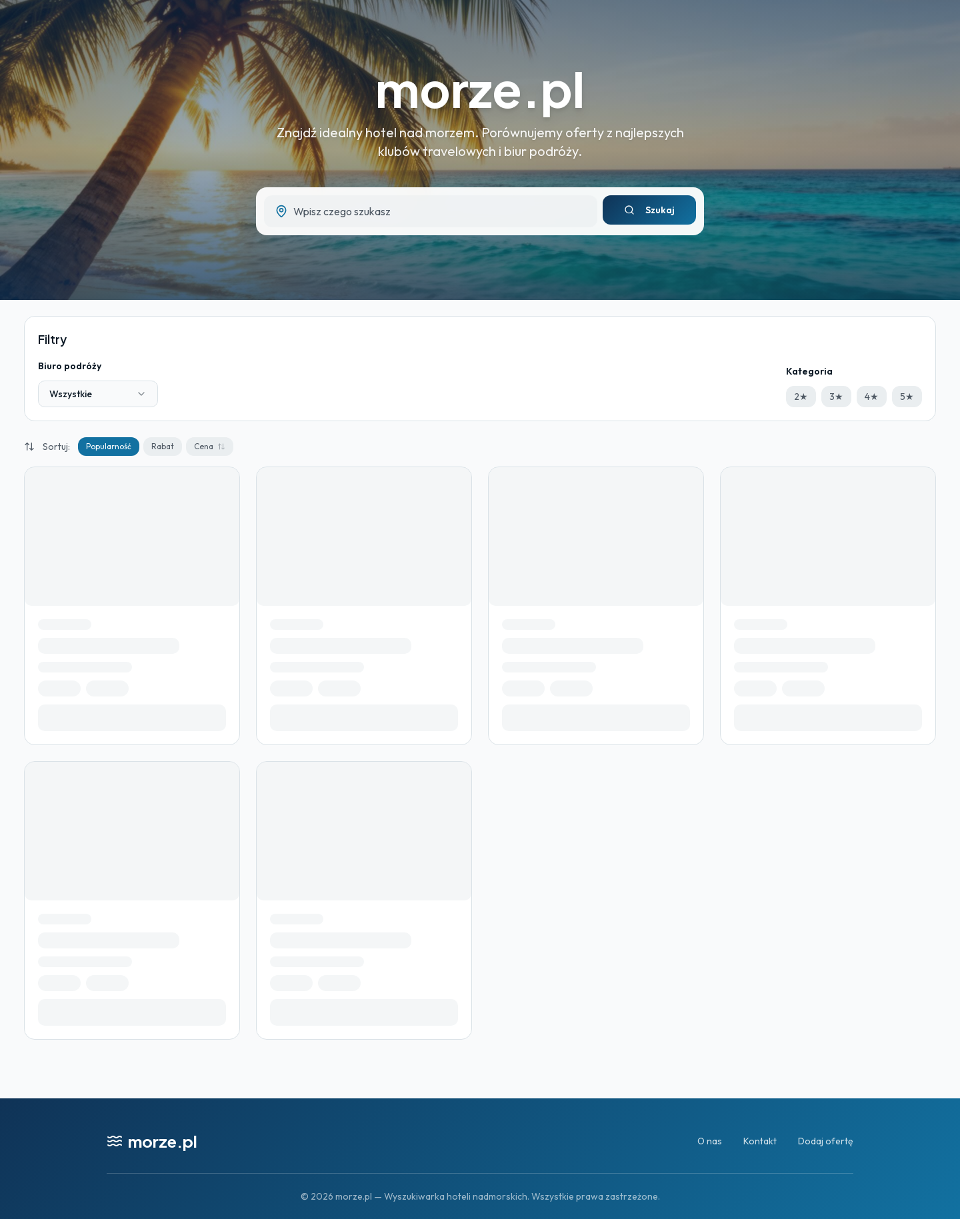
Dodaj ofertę (825, 1141)
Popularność (108, 446)
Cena (209, 446)
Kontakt (760, 1141)
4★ (872, 397)
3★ (836, 397)
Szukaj (649, 210)
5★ (907, 397)
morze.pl (480, 88)
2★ (801, 397)
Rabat (162, 446)
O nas (709, 1141)
